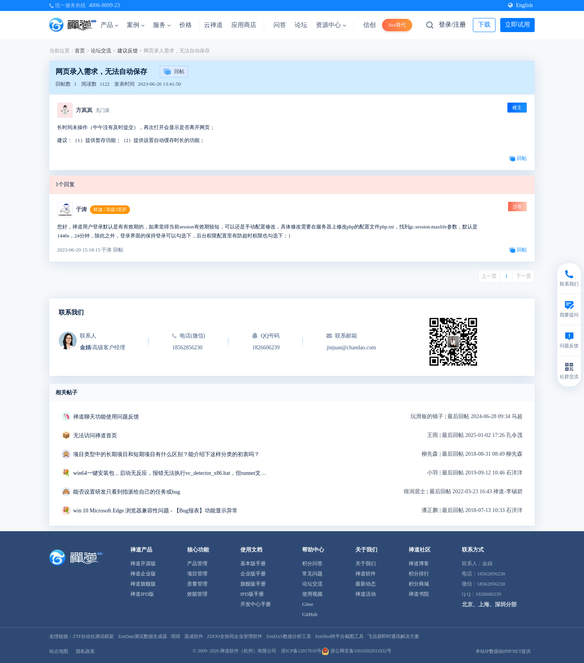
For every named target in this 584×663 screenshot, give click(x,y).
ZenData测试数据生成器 (142, 636)
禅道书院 (419, 594)
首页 (80, 51)
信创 (369, 25)
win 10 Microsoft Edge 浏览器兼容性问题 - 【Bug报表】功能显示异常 (155, 511)
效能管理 (197, 594)
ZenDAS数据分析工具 (288, 636)
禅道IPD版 (142, 594)
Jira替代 (397, 25)
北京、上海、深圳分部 (489, 604)
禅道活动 (365, 594)
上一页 (489, 276)
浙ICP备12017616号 (301, 651)
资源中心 (331, 25)
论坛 (301, 25)
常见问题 (312, 574)
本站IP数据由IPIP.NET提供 (503, 651)
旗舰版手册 (253, 584)
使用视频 (312, 594)
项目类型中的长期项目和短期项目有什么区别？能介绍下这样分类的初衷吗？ (166, 454)
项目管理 (197, 574)
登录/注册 (452, 24)
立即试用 (517, 24)
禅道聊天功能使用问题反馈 (106, 417)
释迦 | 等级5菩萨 (110, 209)
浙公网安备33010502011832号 (356, 651)
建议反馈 (127, 51)
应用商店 (243, 25)
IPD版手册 (252, 594)
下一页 (523, 276)
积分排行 (419, 574)
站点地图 (58, 651)
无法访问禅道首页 (95, 435)
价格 (185, 25)
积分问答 (312, 563)
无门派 (103, 110)
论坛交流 (101, 51)
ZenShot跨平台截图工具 (339, 636)
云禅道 (213, 25)
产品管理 (197, 563)
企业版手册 (253, 574)
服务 (162, 25)
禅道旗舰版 (143, 584)
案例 (135, 25)
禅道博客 (419, 563)
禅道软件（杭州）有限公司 (248, 651)
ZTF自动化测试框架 (93, 636)
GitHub (309, 614)
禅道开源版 (143, 563)
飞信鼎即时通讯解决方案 (393, 636)
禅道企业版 (143, 574)
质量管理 (197, 584)
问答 (280, 25)
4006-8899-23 (104, 5)
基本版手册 (253, 563)
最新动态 (365, 584)
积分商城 (419, 584)
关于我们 (365, 563)
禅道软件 (365, 574)
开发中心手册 (255, 604)
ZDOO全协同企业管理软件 (234, 636)
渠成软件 (193, 636)
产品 (109, 25)
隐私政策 (85, 651)
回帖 (173, 71)
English (520, 5)
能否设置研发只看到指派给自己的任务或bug (126, 492)
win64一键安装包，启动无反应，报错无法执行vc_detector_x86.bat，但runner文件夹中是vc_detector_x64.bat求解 (171, 473)
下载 (484, 24)
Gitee (307, 604)
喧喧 (175, 636)
